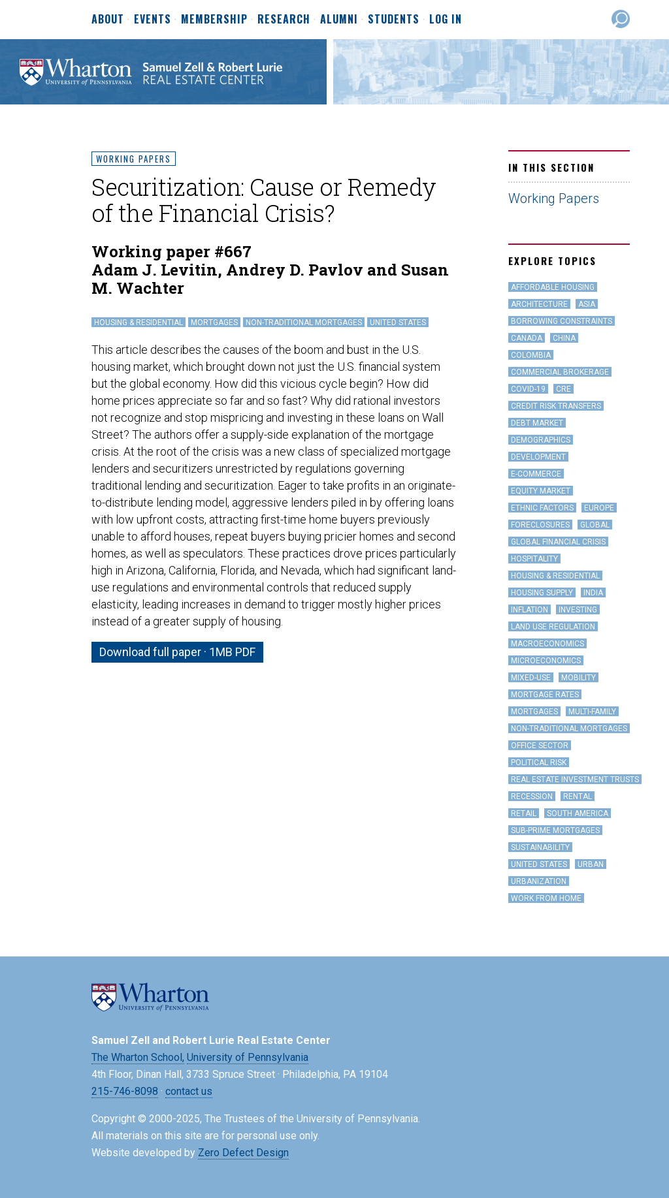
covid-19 (528, 389)
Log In (445, 19)
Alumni (339, 19)
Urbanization (538, 881)
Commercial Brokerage (560, 372)
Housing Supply (542, 592)
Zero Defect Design (243, 1152)
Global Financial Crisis (558, 541)
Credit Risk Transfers (556, 406)
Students (393, 19)
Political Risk (538, 762)
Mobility (578, 677)
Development (538, 457)
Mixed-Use (531, 677)
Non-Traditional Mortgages (304, 322)
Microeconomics (546, 660)
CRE (563, 389)
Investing (578, 609)
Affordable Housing (553, 287)
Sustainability (540, 847)
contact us (188, 1091)
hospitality (534, 558)
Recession (532, 796)
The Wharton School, (137, 1057)
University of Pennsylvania (247, 1057)
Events (152, 19)
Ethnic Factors (542, 507)
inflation (529, 609)
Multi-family (592, 711)
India (593, 592)
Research (283, 19)
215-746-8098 (124, 1091)
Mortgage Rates (545, 694)
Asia (586, 304)
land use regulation (553, 626)
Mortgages (214, 322)
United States (398, 322)
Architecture (539, 304)
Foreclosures (540, 524)
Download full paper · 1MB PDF (177, 652)
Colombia (531, 355)
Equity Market (540, 491)
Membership (214, 19)
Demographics (540, 440)
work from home (546, 898)
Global (595, 524)
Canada (526, 338)
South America (577, 813)
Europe (599, 507)
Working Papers (133, 158)
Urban (591, 864)
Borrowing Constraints (561, 321)
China (564, 338)
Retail (523, 813)
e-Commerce (536, 474)
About (107, 19)
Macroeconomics (547, 643)
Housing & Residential (138, 322)
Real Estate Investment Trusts (575, 779)
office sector (539, 745)
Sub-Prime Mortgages (555, 830)
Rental (577, 796)
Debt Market (537, 423)
